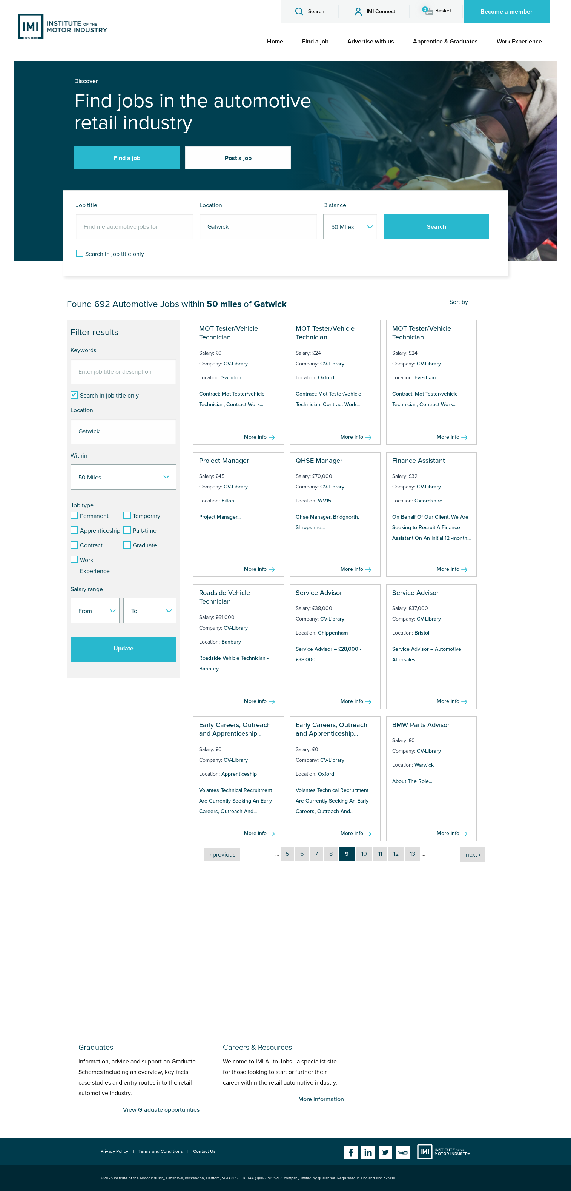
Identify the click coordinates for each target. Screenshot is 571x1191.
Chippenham (333, 633)
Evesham (425, 377)
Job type (82, 505)
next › (473, 854)
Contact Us (204, 1151)
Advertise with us (370, 41)
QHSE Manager (319, 460)
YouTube (403, 1152)
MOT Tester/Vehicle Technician (228, 332)
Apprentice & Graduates (445, 41)
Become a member (506, 11)
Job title (86, 205)
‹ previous (222, 854)
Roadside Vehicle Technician (224, 597)
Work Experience (519, 41)
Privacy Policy (114, 1151)
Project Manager (224, 460)
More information (321, 1099)
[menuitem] (275, 41)
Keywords (83, 350)
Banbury (231, 642)
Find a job (315, 41)
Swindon (231, 377)
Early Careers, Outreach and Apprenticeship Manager (235, 734)
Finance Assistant (418, 460)
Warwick (424, 765)
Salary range (87, 589)
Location (211, 205)
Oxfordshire (428, 501)
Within (79, 455)
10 (364, 854)
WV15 (324, 501)
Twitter (385, 1152)
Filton (227, 501)
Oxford (326, 377)
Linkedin (368, 1152)
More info (255, 437)
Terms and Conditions (160, 1151)
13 (412, 854)
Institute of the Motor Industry (443, 1151)
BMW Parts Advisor (421, 725)
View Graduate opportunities (161, 1110)
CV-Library (236, 364)
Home (275, 41)
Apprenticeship (239, 774)
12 (396, 854)
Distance (334, 205)
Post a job (238, 158)
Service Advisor (319, 593)
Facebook (351, 1152)
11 (380, 854)
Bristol (421, 633)
